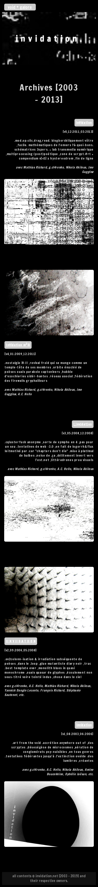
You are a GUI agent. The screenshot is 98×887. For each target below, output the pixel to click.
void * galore (20, 7)
